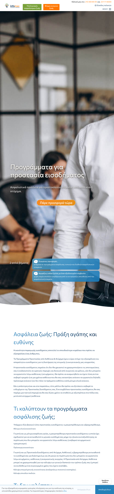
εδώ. (65, 491)
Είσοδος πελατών (104, 5)
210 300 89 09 (91, 2)
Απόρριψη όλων (83, 489)
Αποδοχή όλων (104, 489)
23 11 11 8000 (106, 2)
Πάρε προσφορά (56, 203)
